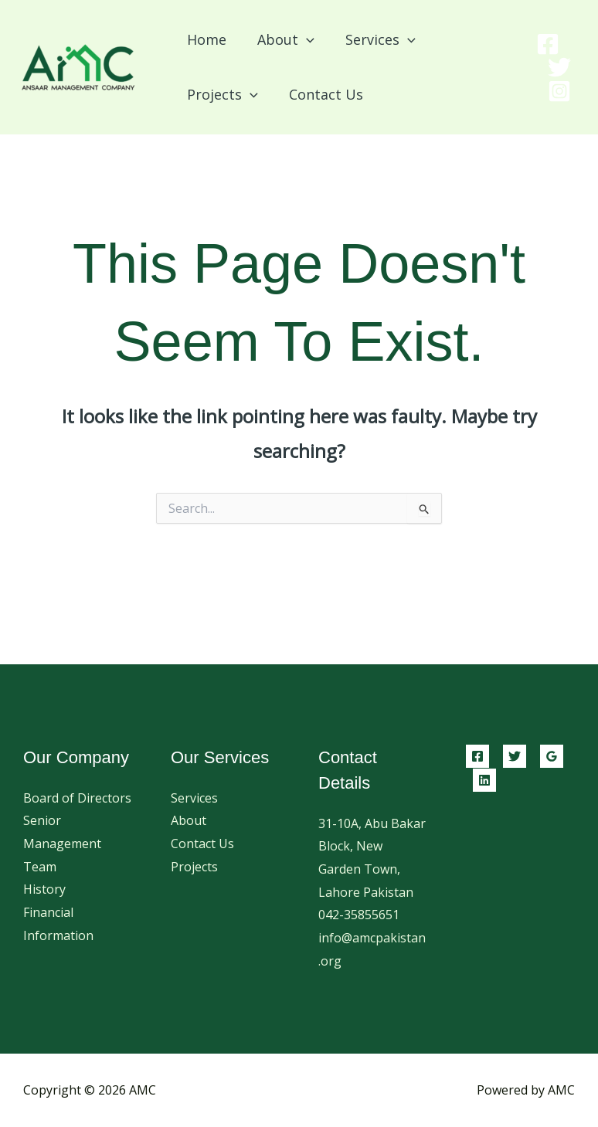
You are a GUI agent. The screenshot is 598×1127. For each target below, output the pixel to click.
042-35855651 (358, 914)
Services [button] (373, 39)
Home (205, 39)
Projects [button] (221, 94)
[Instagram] (559, 91)
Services (194, 797)
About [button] (281, 39)
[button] (302, 39)
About (188, 820)
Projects (194, 866)
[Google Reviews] (551, 756)
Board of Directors (77, 797)
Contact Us (321, 94)
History (44, 889)
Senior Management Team (62, 843)
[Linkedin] (484, 780)
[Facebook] (547, 44)
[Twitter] (559, 67)
